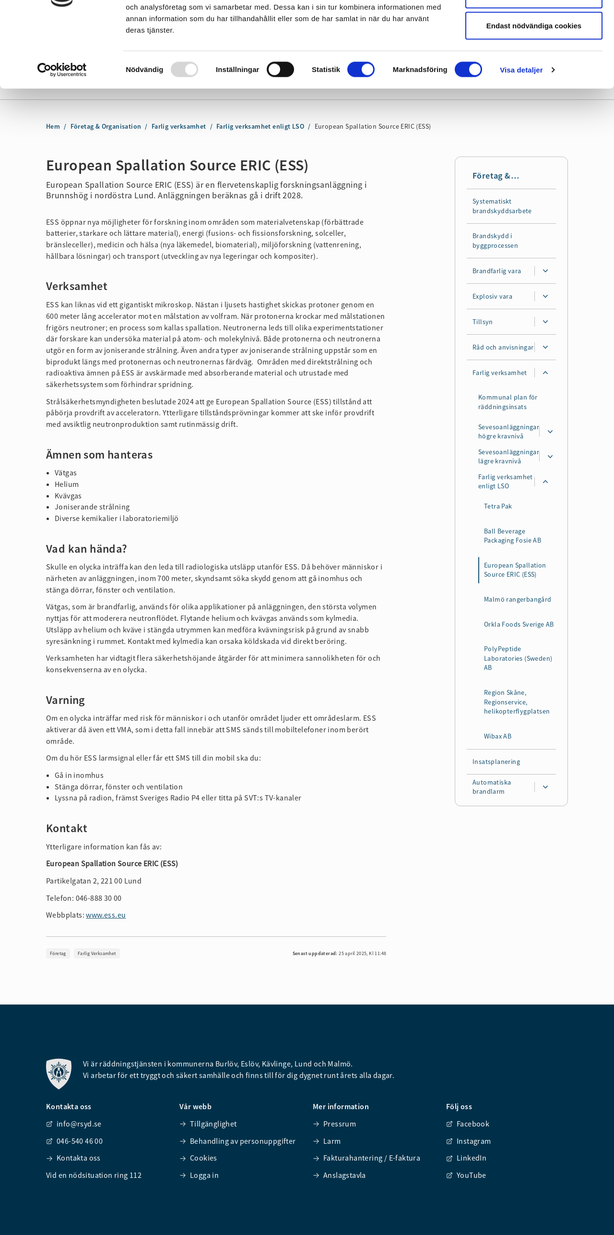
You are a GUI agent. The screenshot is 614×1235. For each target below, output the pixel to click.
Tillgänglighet (208, 1123)
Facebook (467, 1123)
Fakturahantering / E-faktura (366, 1157)
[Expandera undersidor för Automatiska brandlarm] (545, 787)
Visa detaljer (521, 132)
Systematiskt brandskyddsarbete (502, 206)
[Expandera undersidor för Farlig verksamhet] (545, 373)
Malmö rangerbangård (518, 599)
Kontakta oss (73, 1157)
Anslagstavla (339, 1175)
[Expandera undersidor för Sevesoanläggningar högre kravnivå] (550, 432)
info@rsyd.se (74, 1123)
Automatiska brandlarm (491, 787)
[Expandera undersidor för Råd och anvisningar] (545, 347)
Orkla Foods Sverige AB (519, 624)
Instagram (468, 1141)
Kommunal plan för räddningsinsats (508, 402)
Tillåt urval (534, 57)
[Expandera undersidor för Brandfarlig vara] (545, 271)
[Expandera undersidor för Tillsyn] (545, 322)
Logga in (199, 1175)
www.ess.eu (106, 915)
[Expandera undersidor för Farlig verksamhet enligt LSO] (545, 482)
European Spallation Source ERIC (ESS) (515, 570)
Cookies (198, 1157)
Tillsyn (482, 321)
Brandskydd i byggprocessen (495, 241)
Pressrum (334, 1123)
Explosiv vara (492, 296)
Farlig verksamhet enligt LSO (505, 481)
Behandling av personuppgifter (237, 1141)
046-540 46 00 (74, 1141)
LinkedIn (466, 1157)
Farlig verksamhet (499, 372)
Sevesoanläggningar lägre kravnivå (508, 457)
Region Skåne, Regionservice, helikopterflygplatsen (517, 702)
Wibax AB (497, 736)
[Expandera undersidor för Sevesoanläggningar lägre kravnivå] (550, 457)
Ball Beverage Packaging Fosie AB (512, 536)
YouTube (466, 1175)
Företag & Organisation (497, 175)
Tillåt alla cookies (534, 25)
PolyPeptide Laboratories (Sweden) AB (518, 658)
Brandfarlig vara (496, 270)
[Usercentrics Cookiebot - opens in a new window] (62, 132)
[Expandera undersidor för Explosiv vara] (545, 296)
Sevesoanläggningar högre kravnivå (508, 432)
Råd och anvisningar (503, 347)
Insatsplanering (496, 761)
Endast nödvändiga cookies (533, 88)
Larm (327, 1141)
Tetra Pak (498, 506)
